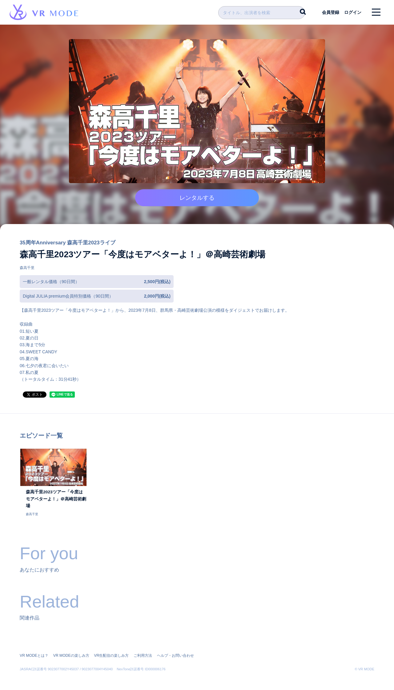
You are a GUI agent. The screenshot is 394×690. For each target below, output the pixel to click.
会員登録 (329, 12)
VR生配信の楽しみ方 (111, 649)
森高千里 (27, 269)
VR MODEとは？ (34, 649)
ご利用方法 (142, 649)
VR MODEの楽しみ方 (71, 649)
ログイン (352, 12)
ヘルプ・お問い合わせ (174, 649)
